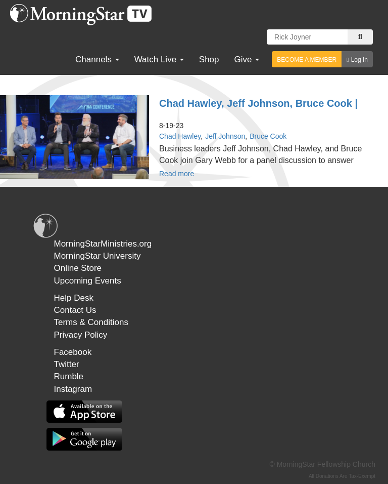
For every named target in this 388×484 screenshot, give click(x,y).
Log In (359, 59)
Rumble (69, 376)
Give (247, 59)
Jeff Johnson (225, 136)
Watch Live (159, 59)
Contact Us (75, 310)
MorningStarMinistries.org (103, 244)
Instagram (73, 389)
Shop (209, 59)
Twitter (66, 364)
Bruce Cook (268, 136)
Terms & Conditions (91, 322)
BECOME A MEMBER (306, 59)
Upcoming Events (87, 281)
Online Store (78, 268)
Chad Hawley (180, 136)
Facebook (73, 352)
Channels (97, 59)
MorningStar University (97, 256)
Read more (176, 174)
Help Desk (73, 298)
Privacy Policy (81, 335)
